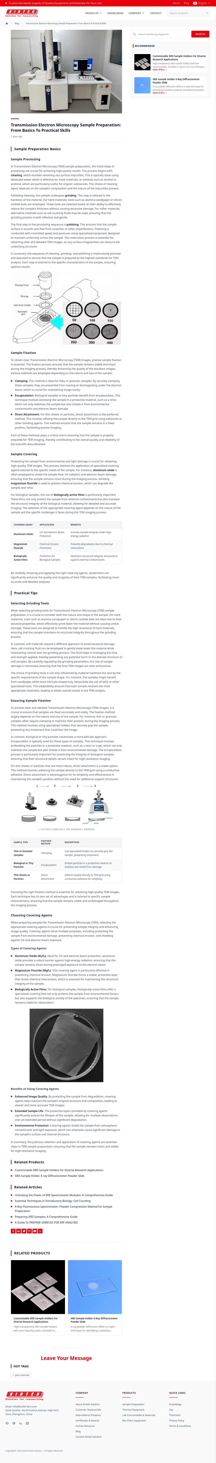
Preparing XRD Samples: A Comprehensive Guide (46, 1217)
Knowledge (115, 13)
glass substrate (21, 1375)
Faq (171, 1409)
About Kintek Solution (88, 1404)
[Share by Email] (34, 1231)
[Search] (208, 13)
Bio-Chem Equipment (134, 1420)
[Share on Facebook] (13, 1231)
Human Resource (85, 1426)
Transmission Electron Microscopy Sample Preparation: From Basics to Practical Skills (66, 23)
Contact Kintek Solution (89, 1436)
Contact (156, 13)
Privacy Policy (176, 1420)
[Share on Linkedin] (18, 1231)
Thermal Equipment (133, 1409)
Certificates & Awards (87, 1420)
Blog (186, 3)
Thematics (175, 1415)
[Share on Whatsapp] (40, 1231)
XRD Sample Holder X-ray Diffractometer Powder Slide (49, 1176)
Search (200, 34)
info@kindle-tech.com (25, 1406)
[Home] (6, 23)
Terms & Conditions (180, 1426)
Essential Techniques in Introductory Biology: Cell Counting (53, 1201)
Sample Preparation (133, 1404)
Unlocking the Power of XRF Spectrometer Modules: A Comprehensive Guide (64, 1195)
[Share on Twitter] (24, 1231)
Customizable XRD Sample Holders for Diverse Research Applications (59, 1170)
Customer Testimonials (88, 1409)
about (176, 3)
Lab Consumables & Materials (138, 1415)
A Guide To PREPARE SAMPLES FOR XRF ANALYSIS (46, 1222)
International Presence (88, 1415)
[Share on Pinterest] (29, 1231)
